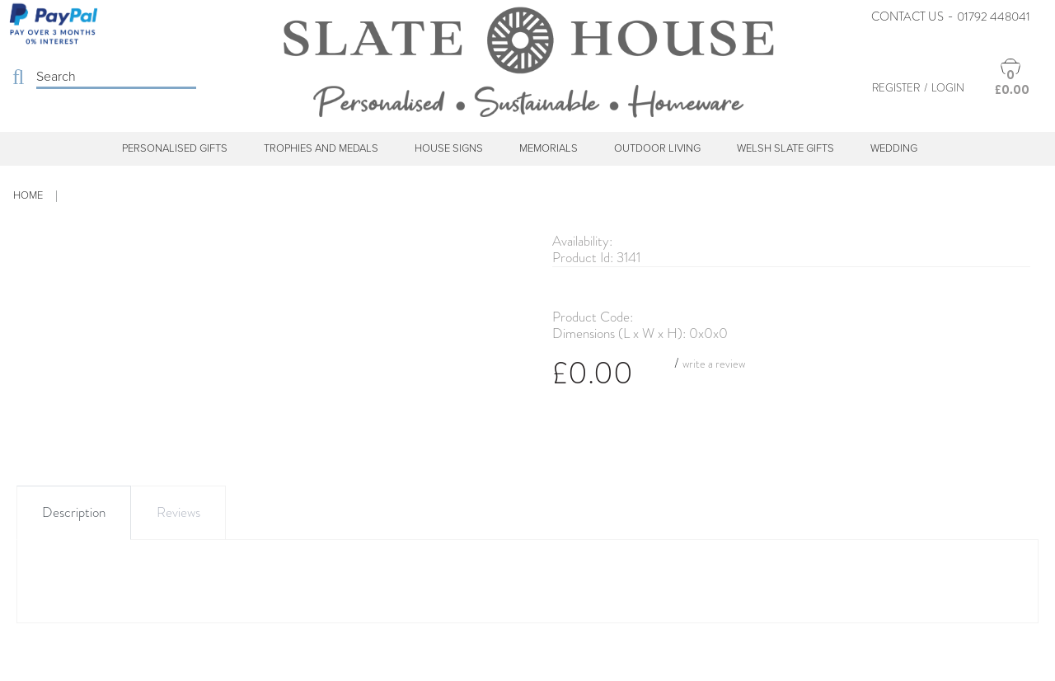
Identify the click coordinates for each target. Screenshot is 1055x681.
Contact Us (907, 16)
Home (28, 195)
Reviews (178, 512)
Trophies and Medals (321, 148)
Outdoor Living (657, 148)
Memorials (548, 148)
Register (896, 88)
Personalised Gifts (174, 148)
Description (74, 512)
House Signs (449, 148)
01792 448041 (993, 16)
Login (947, 88)
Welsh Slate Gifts (785, 148)
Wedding (893, 148)
